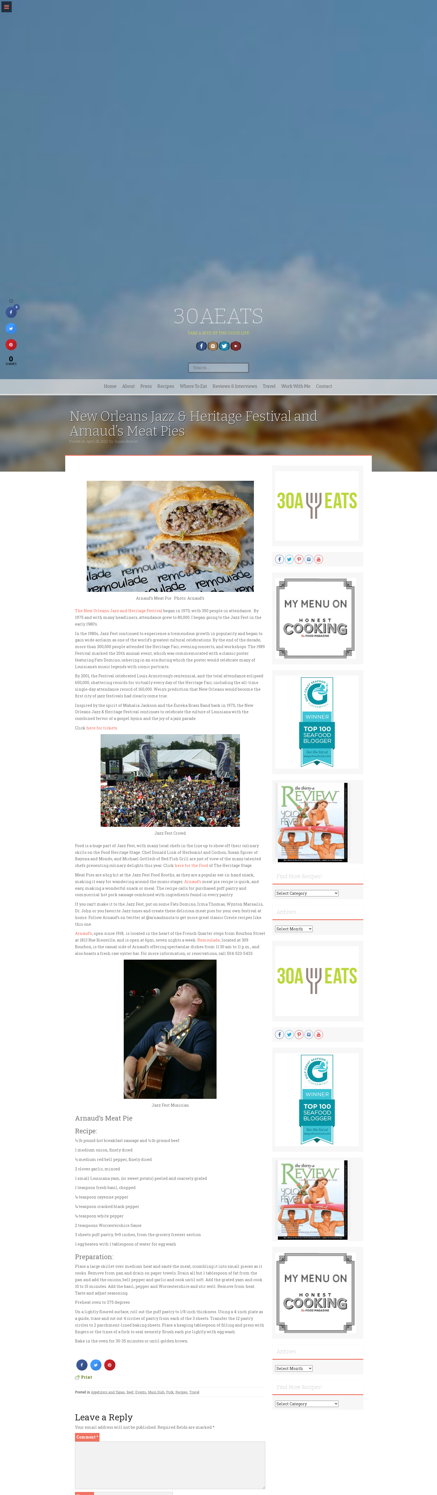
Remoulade (208, 940)
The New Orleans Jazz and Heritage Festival (118, 610)
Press (146, 386)
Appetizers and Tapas (108, 1392)
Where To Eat (193, 386)
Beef (130, 1392)
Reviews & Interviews (235, 386)
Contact (324, 386)
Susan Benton (125, 441)
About (128, 386)
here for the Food (191, 865)
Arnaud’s (192, 881)
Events (140, 1392)
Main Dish (156, 1392)
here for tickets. (102, 728)
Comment (87, 1437)
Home (110, 386)
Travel (269, 386)
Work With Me (295, 386)
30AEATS (218, 316)
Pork (170, 1392)
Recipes (165, 386)
